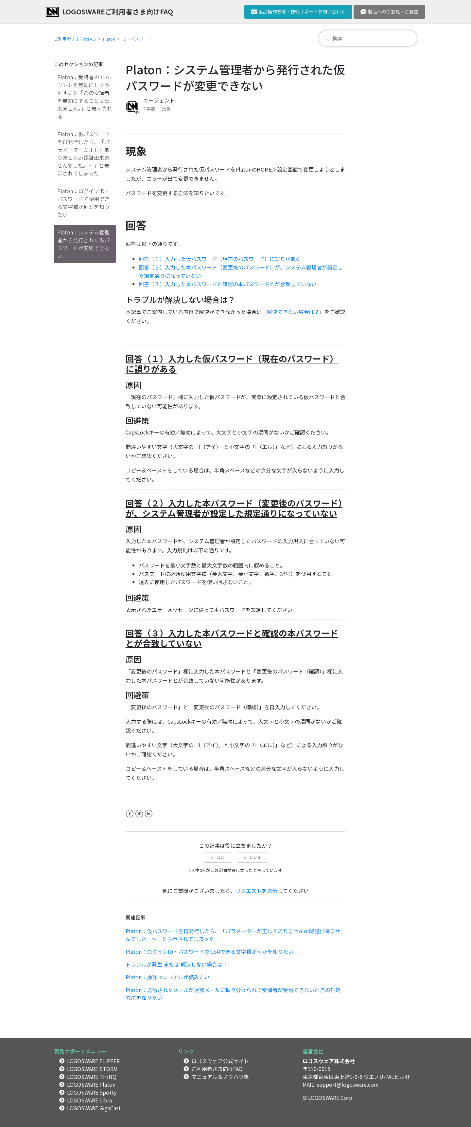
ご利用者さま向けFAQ (75, 39)
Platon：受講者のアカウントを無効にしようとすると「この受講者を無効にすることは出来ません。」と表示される (84, 96)
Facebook (130, 817)
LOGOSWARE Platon (91, 1084)
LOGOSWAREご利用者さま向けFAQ (117, 11)
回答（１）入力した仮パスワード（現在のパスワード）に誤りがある (220, 259)
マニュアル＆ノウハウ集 (220, 1077)
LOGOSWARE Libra (89, 1100)
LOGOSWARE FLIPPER (93, 1061)
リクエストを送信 (256, 891)
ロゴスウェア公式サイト (220, 1061)
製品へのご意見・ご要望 (389, 11)
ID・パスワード (137, 39)
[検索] (368, 38)
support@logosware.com (348, 1084)
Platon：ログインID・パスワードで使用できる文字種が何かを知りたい (83, 202)
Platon (109, 39)
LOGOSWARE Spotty (91, 1092)
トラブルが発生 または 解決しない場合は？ (177, 964)
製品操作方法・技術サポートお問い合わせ (298, 11)
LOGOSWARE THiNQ (91, 1077)
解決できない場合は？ (293, 312)
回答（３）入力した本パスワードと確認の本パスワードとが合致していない (228, 284)
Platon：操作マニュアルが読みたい (168, 977)
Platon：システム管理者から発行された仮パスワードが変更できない (83, 244)
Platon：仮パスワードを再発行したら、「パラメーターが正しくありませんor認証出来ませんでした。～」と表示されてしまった (83, 153)
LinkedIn (149, 817)
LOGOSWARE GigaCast (94, 1108)
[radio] (217, 857)
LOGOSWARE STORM (92, 1069)
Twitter (139, 817)
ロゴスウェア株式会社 (329, 1061)
